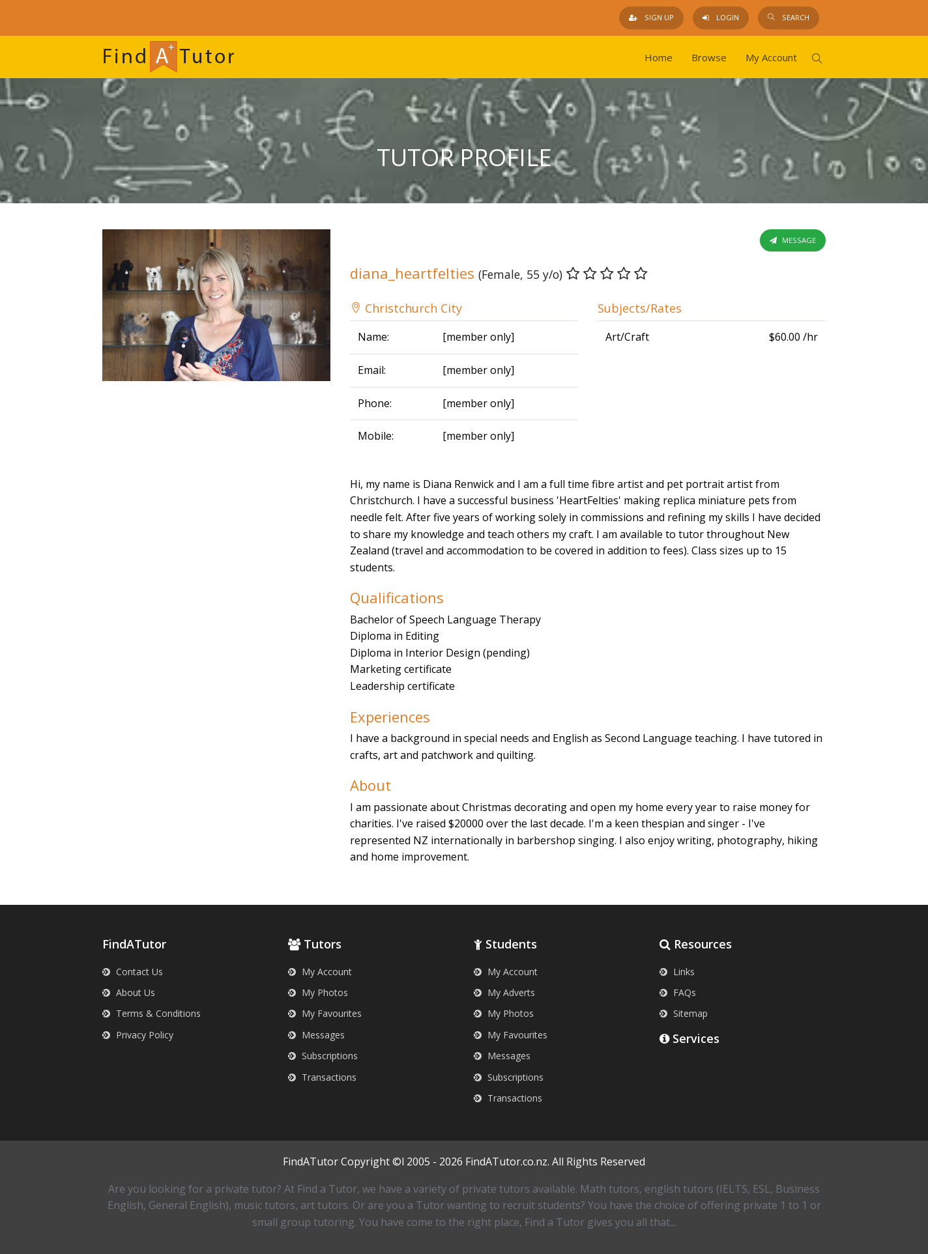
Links (677, 971)
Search (788, 17)
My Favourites (325, 1013)
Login (721, 17)
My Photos (318, 992)
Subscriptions (323, 1055)
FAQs (678, 992)
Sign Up (651, 17)
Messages (316, 1035)
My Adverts (504, 992)
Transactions (322, 1077)
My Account (771, 57)
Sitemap (684, 1013)
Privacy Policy (137, 1035)
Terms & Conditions (151, 1013)
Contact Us (132, 971)
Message (793, 240)
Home (659, 57)
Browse (709, 57)
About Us (128, 992)
